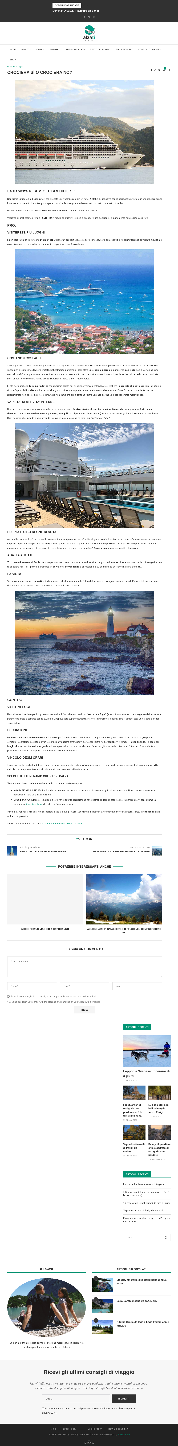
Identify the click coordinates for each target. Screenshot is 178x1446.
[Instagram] (89, 16)
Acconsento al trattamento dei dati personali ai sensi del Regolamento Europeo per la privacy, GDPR (88, 1409)
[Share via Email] (90, 839)
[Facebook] (84, 16)
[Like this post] (79, 839)
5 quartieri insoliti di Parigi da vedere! (133, 1147)
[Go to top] (89, 1441)
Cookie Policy (95, 1427)
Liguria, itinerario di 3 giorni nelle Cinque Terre (144, 1278)
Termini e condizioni (118, 1427)
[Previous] (84, 5)
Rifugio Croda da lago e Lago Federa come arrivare (141, 1322)
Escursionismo (124, 49)
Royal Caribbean (34, 804)
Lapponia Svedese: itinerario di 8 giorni (75, 11)
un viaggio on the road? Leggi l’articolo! (62, 823)
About (25, 49)
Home (13, 49)
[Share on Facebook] (83, 839)
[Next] (87, 5)
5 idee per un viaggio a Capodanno (45, 929)
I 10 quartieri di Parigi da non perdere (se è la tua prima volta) (134, 1110)
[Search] (169, 70)
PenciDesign (124, 1433)
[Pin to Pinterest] (87, 839)
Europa (54, 49)
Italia (39, 49)
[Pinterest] (94, 16)
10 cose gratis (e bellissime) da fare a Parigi (159, 1108)
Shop (13, 60)
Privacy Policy (69, 1427)
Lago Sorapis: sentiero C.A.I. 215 (136, 1299)
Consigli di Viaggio (149, 49)
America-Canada (75, 49)
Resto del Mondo (100, 49)
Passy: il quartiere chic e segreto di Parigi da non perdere (158, 1148)
